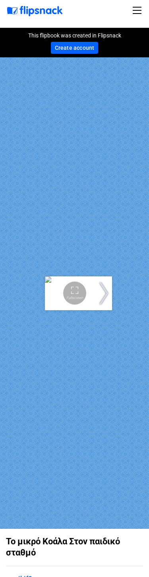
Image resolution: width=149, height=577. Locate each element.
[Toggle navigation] (138, 10)
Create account (75, 48)
